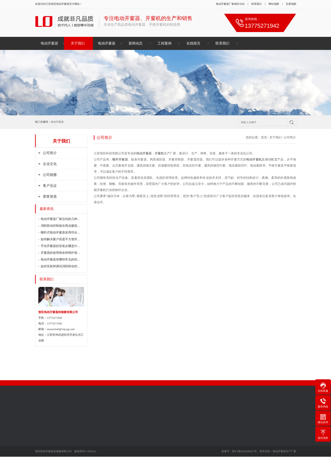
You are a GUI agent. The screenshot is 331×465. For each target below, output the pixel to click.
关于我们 (78, 43)
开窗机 (159, 153)
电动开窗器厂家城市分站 (230, 3)
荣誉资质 (50, 196)
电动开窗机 (254, 159)
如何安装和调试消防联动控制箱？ (63, 266)
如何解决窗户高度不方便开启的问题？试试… (71, 239)
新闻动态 (136, 43)
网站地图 (274, 3)
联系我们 (256, 3)
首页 (264, 137)
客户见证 (50, 185)
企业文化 (50, 164)
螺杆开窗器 (120, 159)
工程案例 (164, 43)
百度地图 (291, 3)
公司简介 (50, 153)
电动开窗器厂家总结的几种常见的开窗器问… (71, 219)
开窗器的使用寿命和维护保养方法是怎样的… (71, 252)
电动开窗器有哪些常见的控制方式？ (65, 259)
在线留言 (193, 43)
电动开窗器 (62, 3)
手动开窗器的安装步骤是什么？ (62, 246)
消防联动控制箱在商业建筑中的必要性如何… (71, 225)
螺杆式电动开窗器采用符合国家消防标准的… (71, 232)
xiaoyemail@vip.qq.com (61, 329)
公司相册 (50, 175)
